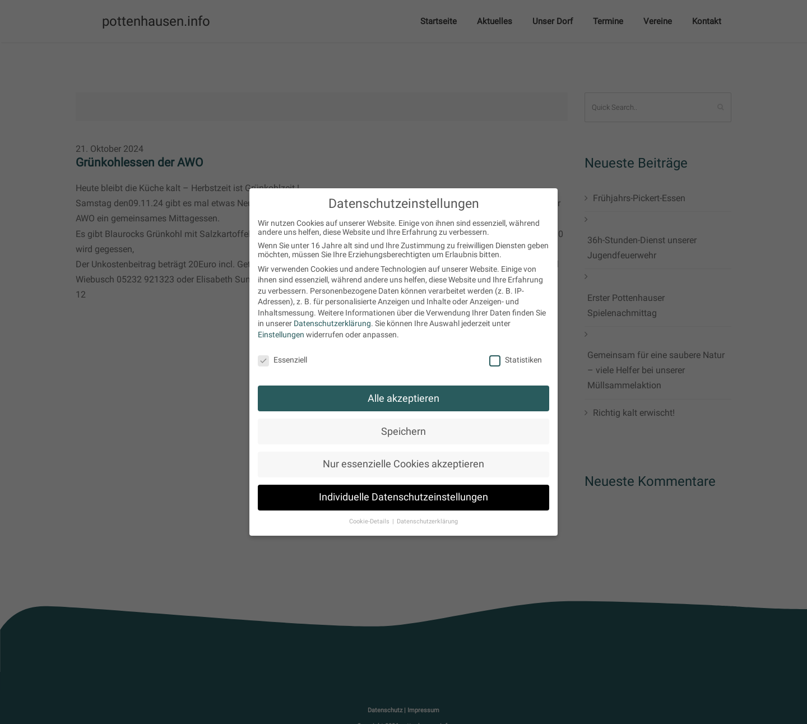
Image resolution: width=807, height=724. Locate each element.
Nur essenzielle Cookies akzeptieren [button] (403, 464)
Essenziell (282, 359)
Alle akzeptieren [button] (403, 398)
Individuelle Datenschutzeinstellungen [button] (403, 497)
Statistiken (515, 359)
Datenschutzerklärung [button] (427, 521)
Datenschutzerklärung (332, 323)
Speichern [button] (403, 431)
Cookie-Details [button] (370, 521)
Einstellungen (281, 334)
